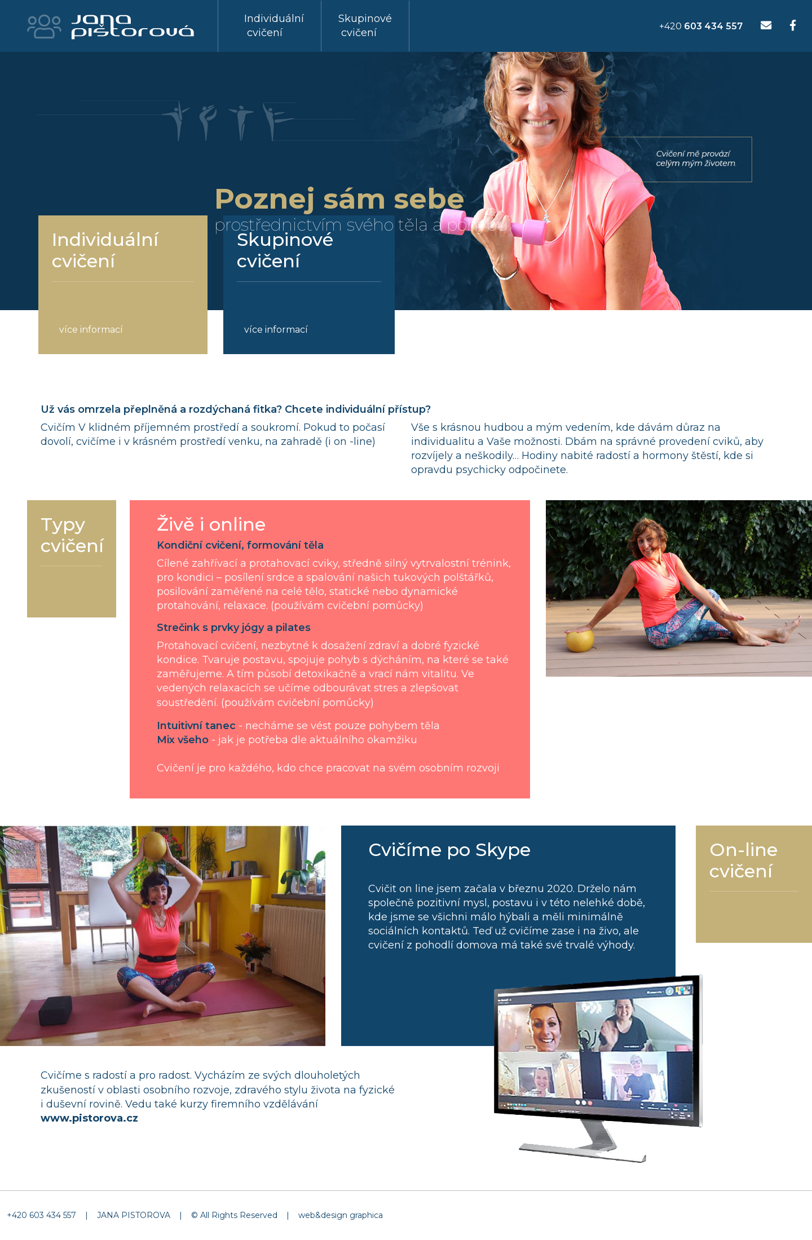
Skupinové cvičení (365, 25)
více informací (91, 329)
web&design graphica (340, 1215)
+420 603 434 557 (41, 1215)
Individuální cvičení (274, 25)
